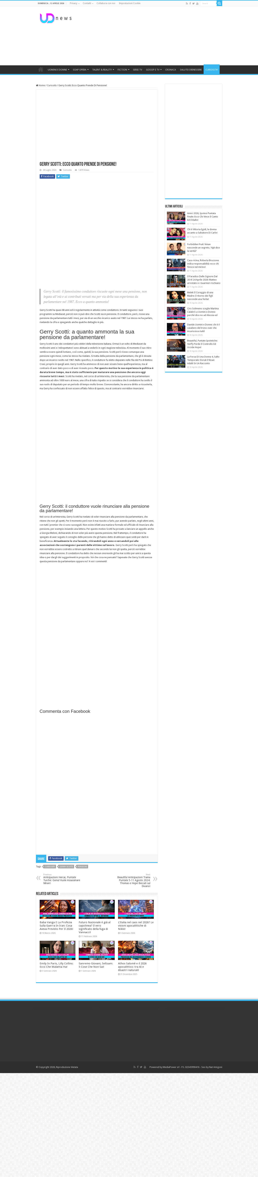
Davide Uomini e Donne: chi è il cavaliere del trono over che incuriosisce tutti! (203, 328)
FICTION (122, 69)
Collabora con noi (106, 3)
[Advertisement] (152, 36)
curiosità (50, 866)
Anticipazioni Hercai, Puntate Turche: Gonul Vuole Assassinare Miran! (62, 879)
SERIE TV (137, 69)
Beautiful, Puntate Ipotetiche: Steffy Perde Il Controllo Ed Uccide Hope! (202, 344)
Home (40, 85)
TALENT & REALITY (102, 69)
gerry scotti (66, 866)
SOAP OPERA (79, 69)
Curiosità (51, 85)
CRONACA (170, 69)
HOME (41, 69)
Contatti (87, 3)
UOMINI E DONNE (57, 69)
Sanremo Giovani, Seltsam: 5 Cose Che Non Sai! (96, 965)
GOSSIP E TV (152, 69)
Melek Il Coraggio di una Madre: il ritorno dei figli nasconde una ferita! (200, 295)
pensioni (82, 866)
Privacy (73, 3)
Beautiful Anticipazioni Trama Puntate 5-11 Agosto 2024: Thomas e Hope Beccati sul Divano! (131, 880)
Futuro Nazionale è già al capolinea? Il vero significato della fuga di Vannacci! (94, 927)
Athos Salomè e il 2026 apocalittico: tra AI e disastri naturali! (132, 967)
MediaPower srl (171, 1067)
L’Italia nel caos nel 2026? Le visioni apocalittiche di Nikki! (136, 926)
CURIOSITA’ (211, 69)
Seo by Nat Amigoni (211, 1067)
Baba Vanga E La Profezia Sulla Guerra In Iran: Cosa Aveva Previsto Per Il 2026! (56, 926)
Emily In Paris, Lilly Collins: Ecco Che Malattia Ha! (56, 965)
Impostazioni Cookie (129, 3)
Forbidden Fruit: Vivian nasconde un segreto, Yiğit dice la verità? (203, 247)
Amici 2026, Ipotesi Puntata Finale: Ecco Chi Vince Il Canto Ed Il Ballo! (202, 216)
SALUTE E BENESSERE (191, 69)
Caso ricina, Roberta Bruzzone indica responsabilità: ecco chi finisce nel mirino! (203, 263)
